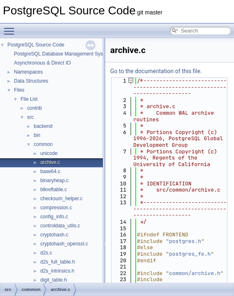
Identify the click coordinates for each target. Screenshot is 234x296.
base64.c (50, 171)
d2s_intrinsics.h (57, 271)
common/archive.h (194, 273)
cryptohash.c (54, 235)
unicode (49, 153)
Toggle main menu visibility (11, 27)
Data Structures (31, 81)
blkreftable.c (53, 189)
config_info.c (54, 217)
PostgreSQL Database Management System (62, 54)
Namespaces (28, 72)
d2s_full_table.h (57, 262)
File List (29, 99)
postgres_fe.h (190, 253)
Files (19, 90)
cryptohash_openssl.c (64, 244)
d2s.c (46, 253)
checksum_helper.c (61, 198)
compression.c (56, 207)
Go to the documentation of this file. (156, 71)
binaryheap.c (54, 180)
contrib (34, 108)
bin (37, 135)
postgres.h (185, 241)
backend (43, 126)
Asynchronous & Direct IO (42, 63)
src (30, 117)
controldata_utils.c (60, 226)
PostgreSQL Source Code (35, 45)
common (43, 144)
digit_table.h (53, 280)
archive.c (50, 162)
